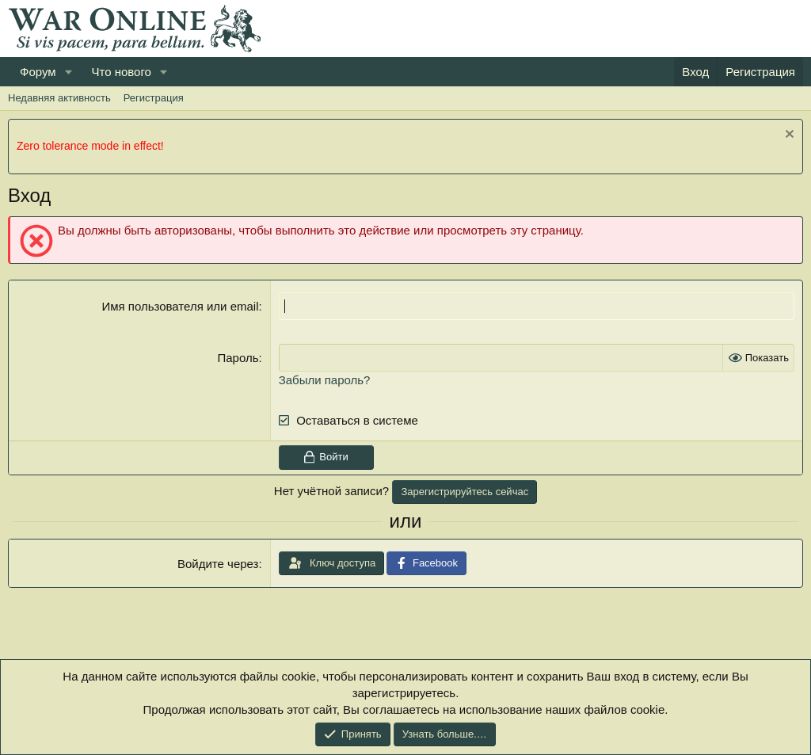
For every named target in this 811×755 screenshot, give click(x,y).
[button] (68, 71)
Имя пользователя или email (179, 306)
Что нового (120, 71)
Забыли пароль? (325, 380)
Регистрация (154, 98)
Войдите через (217, 563)
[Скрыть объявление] (787, 136)
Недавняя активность (59, 98)
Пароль (237, 357)
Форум (38, 71)
